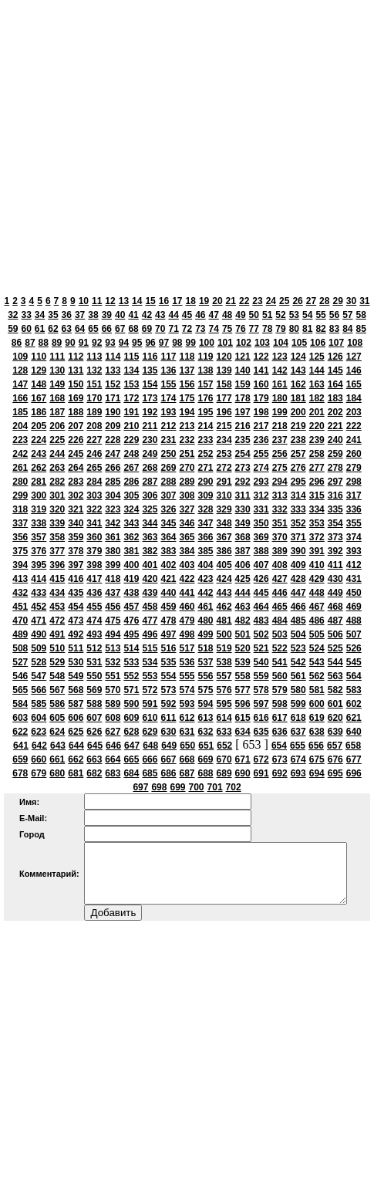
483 (261, 620)
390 (298, 551)
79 (280, 328)
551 (112, 676)
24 (271, 301)
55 (320, 314)
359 (75, 537)
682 (94, 773)
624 (57, 731)
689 (224, 773)
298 (354, 481)
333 (298, 509)
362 (131, 537)
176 (206, 398)
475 (112, 620)
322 (94, 509)
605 (57, 717)
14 (137, 301)
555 (186, 676)
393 (354, 551)
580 (298, 690)
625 (75, 731)
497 (168, 634)
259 (335, 453)
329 (224, 509)
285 (112, 481)
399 (112, 565)
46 (200, 314)
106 (317, 342)
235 (243, 440)
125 (317, 356)
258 (317, 453)
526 (354, 648)
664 (112, 759)
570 (112, 690)
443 (224, 592)
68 (133, 328)
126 (335, 356)
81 (307, 328)
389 (280, 551)
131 (75, 370)
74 (214, 328)
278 (335, 467)
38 (93, 314)
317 (354, 495)
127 (354, 356)
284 (94, 481)
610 (149, 717)
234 (224, 440)
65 (93, 328)
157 (206, 384)
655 (297, 745)
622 (20, 731)
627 (112, 731)
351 (280, 523)
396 (57, 565)
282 (57, 481)
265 (94, 467)
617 (280, 717)
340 (75, 523)
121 (243, 356)
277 (317, 467)
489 (20, 634)
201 (317, 412)
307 (168, 495)
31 (364, 301)
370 (280, 537)
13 (124, 301)
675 (317, 759)
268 (149, 467)
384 (186, 551)
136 (168, 370)
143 (298, 370)
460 (186, 606)
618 (298, 717)
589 (112, 703)
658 (353, 745)
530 (75, 662)
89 (57, 342)
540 (261, 662)
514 (131, 648)
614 (224, 717)
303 (94, 495)
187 (57, 412)
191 (131, 412)
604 (38, 717)
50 (254, 314)
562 (317, 676)
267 (131, 467)
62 (53, 328)
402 (168, 565)
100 (206, 342)
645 (95, 745)
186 (38, 412)
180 (280, 398)
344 (149, 523)
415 (57, 578)
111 (57, 356)
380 (112, 551)
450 (354, 592)
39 (107, 314)
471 (38, 620)
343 (131, 523)
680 (57, 773)
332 (280, 509)
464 (261, 606)
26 (297, 301)
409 (298, 565)
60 (27, 328)
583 (354, 690)
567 (57, 690)
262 (38, 467)
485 (298, 620)
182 (317, 398)
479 (186, 620)
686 (168, 773)
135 (149, 370)
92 (97, 342)
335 (335, 509)
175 (186, 398)
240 (335, 440)
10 (84, 301)
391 (317, 551)
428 (298, 578)
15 (150, 301)
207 (75, 426)
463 (243, 606)
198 (261, 412)
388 (261, 551)
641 (21, 745)
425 (243, 578)
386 (224, 551)
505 (317, 634)
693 (298, 773)
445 (261, 592)
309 (206, 495)
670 (224, 759)
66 (107, 328)
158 (224, 384)
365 (186, 537)
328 (206, 509)
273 (243, 467)
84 (347, 328)
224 (38, 440)
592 (168, 703)
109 (20, 356)
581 (317, 690)
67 (120, 328)
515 (149, 648)
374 (354, 537)
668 (186, 759)
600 (317, 703)
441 (186, 592)
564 (354, 676)
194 (186, 412)
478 (168, 620)
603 (20, 717)
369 (261, 537)
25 (284, 301)
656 (316, 745)
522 (280, 648)
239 (317, 440)
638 (317, 731)
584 (20, 703)
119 (206, 356)
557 (224, 676)
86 (17, 342)
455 (94, 606)
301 (57, 495)
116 (149, 356)
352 (298, 523)
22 (244, 301)
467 (317, 606)
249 (149, 453)
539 (243, 662)
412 (354, 565)
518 (206, 648)
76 (240, 328)
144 (317, 370)
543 (317, 662)
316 (335, 495)
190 (112, 412)
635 (261, 731)
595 (224, 703)
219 (298, 426)
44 (173, 314)
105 (299, 342)
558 (243, 676)
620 (335, 717)
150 (75, 384)
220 (317, 426)
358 (57, 537)
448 (317, 592)
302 (75, 495)
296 (317, 481)
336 (354, 509)
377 (57, 551)
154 (149, 384)
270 (186, 467)
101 (225, 342)
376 (38, 551)
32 (13, 314)
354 (335, 523)
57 (347, 314)
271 (206, 467)
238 (298, 440)
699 (177, 787)
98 (177, 342)
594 (206, 703)
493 (94, 634)
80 (294, 328)
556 (206, 676)
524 (317, 648)
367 (224, 537)
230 (149, 440)
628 (131, 731)
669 (206, 759)
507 (354, 634)
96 (150, 342)
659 (20, 759)
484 (280, 620)
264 (75, 467)
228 (112, 440)
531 (94, 662)
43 (160, 314)
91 (84, 342)
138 (206, 370)
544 (335, 662)
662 (75, 759)
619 (317, 717)
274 (261, 467)
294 (280, 481)
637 (298, 731)
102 (243, 342)
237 (280, 440)
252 (206, 453)
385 (206, 551)
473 (75, 620)
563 (335, 676)
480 (206, 620)
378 (75, 551)
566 (38, 690)
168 (57, 398)
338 (38, 523)
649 (169, 745)
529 (57, 662)
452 (38, 606)
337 (20, 523)
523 (298, 648)
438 (131, 592)
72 (187, 328)
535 (168, 662)
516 (168, 648)
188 (75, 412)
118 (186, 356)
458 (149, 606)
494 (112, 634)
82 (320, 328)
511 (75, 648)
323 (112, 509)
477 (149, 620)
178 (243, 398)
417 (94, 578)
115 (131, 356)
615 (243, 717)
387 (243, 551)
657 (334, 745)
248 (131, 453)
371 (298, 537)
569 (94, 690)
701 (215, 787)
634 (243, 731)
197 (243, 412)
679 (38, 773)
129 (38, 370)
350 (261, 523)
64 (80, 328)
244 (57, 453)
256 (280, 453)
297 (335, 481)
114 (112, 356)
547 (38, 676)
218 (280, 426)
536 (186, 662)
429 (317, 578)
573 (168, 690)
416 (75, 578)
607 (94, 717)
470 (20, 620)
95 (137, 342)
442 (206, 592)
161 (280, 384)
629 (149, 731)
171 (112, 398)
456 (112, 606)
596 (243, 703)
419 (131, 578)
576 (224, 690)
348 (224, 523)
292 (243, 481)
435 (75, 592)
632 (206, 731)
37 (80, 314)
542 (298, 662)
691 (261, 773)
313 (280, 495)
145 (335, 370)
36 (67, 314)
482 (243, 620)
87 (30, 342)
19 (204, 301)
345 (168, 523)
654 (279, 745)
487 (335, 620)
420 (149, 578)
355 (354, 523)
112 (75, 356)
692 (280, 773)
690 (243, 773)
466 (298, 606)
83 (334, 328)
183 (335, 398)
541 (280, 662)
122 (261, 356)
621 (354, 717)
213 (186, 426)
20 (217, 301)
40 (120, 314)
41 (133, 314)
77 (254, 328)
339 (57, 523)
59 (13, 328)
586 (57, 703)
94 (124, 342)
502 (261, 634)
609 (131, 717)
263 (57, 467)
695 (335, 773)
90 (70, 342)
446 (280, 592)
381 (131, 551)
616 (261, 717)
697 (140, 787)
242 (20, 453)
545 (354, 662)
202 (335, 412)
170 (94, 398)
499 (206, 634)
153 (131, 384)
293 (261, 481)
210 (131, 426)
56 (334, 314)
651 (206, 745)
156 (186, 384)
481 (224, 620)
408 (280, 565)
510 (57, 648)
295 (298, 481)
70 (160, 328)
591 (149, 703)
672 (261, 759)
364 (168, 537)
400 (131, 565)
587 (75, 703)
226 (75, 440)
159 (243, 384)
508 (20, 648)
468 (335, 606)
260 (354, 453)
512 (94, 648)
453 (57, 606)
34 (40, 314)
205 (38, 426)
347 (206, 523)
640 (354, 731)
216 (243, 426)
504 (298, 634)
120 (224, 356)
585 (38, 703)
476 (131, 620)
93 (110, 342)
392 (335, 551)
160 (261, 384)
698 (159, 787)
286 (131, 481)
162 (298, 384)
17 (177, 301)
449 (335, 592)
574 (186, 690)
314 (298, 495)
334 (317, 509)
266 (112, 467)
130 (57, 370)
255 (261, 453)
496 (149, 634)
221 (335, 426)
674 (298, 759)
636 (280, 731)
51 (267, 314)
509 (38, 648)
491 (57, 634)
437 (112, 592)
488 (354, 620)
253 (224, 453)
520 (243, 648)
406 (243, 565)
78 (267, 328)
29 (337, 301)
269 (168, 467)
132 (94, 370)
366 (206, 537)
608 (112, 717)
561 (298, 676)
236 (261, 440)
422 (186, 578)
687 (186, 773)
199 (280, 412)
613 (206, 717)
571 (131, 690)
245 (75, 453)
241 (354, 440)
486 (317, 620)
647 (132, 745)
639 (335, 731)
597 (261, 703)
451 (20, 606)
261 (20, 467)
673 (280, 759)
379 (94, 551)
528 (38, 662)
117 (168, 356)
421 (168, 578)
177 (224, 398)
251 (186, 453)
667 (168, 759)
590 (131, 703)
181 (298, 398)
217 (261, 426)
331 (261, 509)
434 (57, 592)
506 (335, 634)
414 (38, 578)
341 (94, 523)
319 (38, 509)
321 (75, 509)
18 (191, 301)
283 (75, 481)
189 (94, 412)
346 (186, 523)
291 (224, 481)
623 (38, 731)
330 (243, 509)
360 (94, 537)
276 (298, 467)
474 (94, 620)
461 (206, 606)
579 (280, 690)
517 (186, 648)
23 (257, 301)
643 (58, 745)
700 (196, 787)
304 (112, 495)
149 (57, 384)
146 (354, 370)
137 (186, 370)
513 (112, 648)
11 (97, 301)
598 (280, 703)
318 (20, 509)
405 (224, 565)
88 (44, 342)
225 (57, 440)
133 (112, 370)
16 (164, 301)
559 (261, 676)
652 (224, 745)
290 (206, 481)
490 (38, 634)
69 (147, 328)
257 (298, 453)
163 (317, 384)
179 (261, 398)
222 (354, 426)
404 (206, 565)
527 (20, 662)
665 (131, 759)
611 (168, 717)
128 (20, 370)
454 (75, 606)
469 (354, 606)
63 (67, 328)
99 (191, 342)
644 (76, 745)
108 (354, 342)
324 (131, 509)
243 (38, 453)
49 (240, 314)
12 (110, 301)
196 (224, 412)
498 (186, 634)
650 (187, 745)
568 (75, 690)
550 (94, 676)
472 (57, 620)
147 (20, 384)
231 (168, 440)
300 (38, 495)
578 (261, 690)
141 (261, 370)
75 (227, 328)
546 (20, 676)
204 (20, 426)
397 (75, 565)
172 (131, 398)
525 (335, 648)
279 (354, 467)
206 (57, 426)
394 (20, 565)
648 (150, 745)
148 (38, 384)
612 (186, 717)
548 (57, 676)
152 (112, 384)
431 (354, 578)
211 (149, 426)
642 (39, 745)
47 (214, 314)
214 (206, 426)
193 (168, 412)
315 (317, 495)
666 (149, 759)
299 (20, 495)
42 (147, 314)
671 (243, 759)
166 (20, 398)
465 (280, 606)
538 (224, 662)
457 (131, 606)
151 (94, 384)
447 (298, 592)
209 (112, 426)
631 (186, 731)
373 (335, 537)
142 (280, 370)
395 (38, 565)
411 (335, 565)
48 (227, 314)
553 (149, 676)
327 (186, 509)
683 (112, 773)
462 (224, 606)
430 (335, 578)
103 (262, 342)
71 (173, 328)
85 (360, 328)
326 (168, 509)
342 (112, 523)
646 (113, 745)
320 (57, 509)
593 (186, 703)
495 (131, 634)
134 (131, 370)
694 (317, 773)
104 (280, 342)
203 (354, 412)
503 (280, 634)
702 (233, 787)
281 (38, 481)
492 (75, 634)
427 (280, 578)
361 (112, 537)
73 (200, 328)
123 (280, 356)
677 (354, 759)
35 (53, 314)
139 (224, 370)
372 (317, 537)
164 (335, 384)
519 (224, 648)
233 (206, 440)
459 (168, 606)
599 (298, 703)
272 (224, 467)
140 (243, 370)
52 (280, 314)
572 (149, 690)
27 (311, 301)
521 (261, 648)
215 (224, 426)
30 (351, 301)
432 (20, 592)
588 (94, 703)
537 (206, 662)
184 (354, 398)
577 (243, 690)
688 (206, 773)
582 (335, 690)
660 (38, 759)
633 (224, 731)
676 (335, 759)
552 (131, 676)
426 (261, 578)
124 (298, 356)
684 (131, 773)
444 (243, 592)
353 (317, 523)
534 (149, 662)
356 (20, 537)
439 (149, 592)
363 (149, 537)
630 (168, 731)
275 (280, 467)
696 (354, 773)
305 (131, 495)
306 (149, 495)
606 (75, 717)
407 (261, 565)
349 (243, 523)
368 (243, 537)
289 (186, 481)
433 (38, 592)
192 (149, 412)
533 (131, 662)
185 (20, 412)
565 (20, 690)
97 (164, 342)
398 (94, 565)
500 (224, 634)
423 (206, 578)
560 (280, 676)
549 (75, 676)
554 (168, 676)
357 (38, 537)
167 (38, 398)
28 (324, 301)
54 (307, 314)
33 (27, 314)
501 (243, 634)
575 (206, 690)
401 (149, 565)
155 (168, 384)
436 (94, 592)
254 (243, 453)
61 (40, 328)
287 (149, 481)
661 (57, 759)
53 (294, 314)
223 (20, 440)
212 (168, 426)
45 (187, 314)
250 (168, 453)
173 (149, 398)
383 (168, 551)
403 (186, 565)
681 (75, 773)
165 (354, 384)
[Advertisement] (185, 148)
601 (335, 703)
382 (149, 551)
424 (224, 578)
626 (94, 731)
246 (94, 453)
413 (20, 578)
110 (38, 356)
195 (206, 412)
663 (94, 759)
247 (112, 453)
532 (112, 662)
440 (168, 592)
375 (20, 551)
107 (336, 342)
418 (112, 578)
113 (94, 356)
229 (131, 440)
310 (224, 495)
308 (186, 495)
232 (186, 440)
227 (94, 440)
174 (168, 398)
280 (20, 481)
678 (20, 773)
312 (261, 495)
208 (94, 426)
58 (360, 314)
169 (75, 398)
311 (243, 495)
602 (354, 703)
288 (168, 481)
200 (298, 412)
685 (149, 773)
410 (317, 565)
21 (231, 301)
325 (149, 509)
